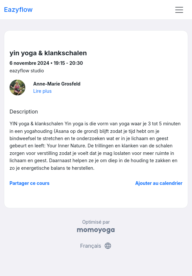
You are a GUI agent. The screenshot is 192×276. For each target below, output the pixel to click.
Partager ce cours (30, 183)
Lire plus (42, 91)
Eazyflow (18, 9)
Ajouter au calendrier (158, 183)
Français (96, 246)
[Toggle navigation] (179, 10)
